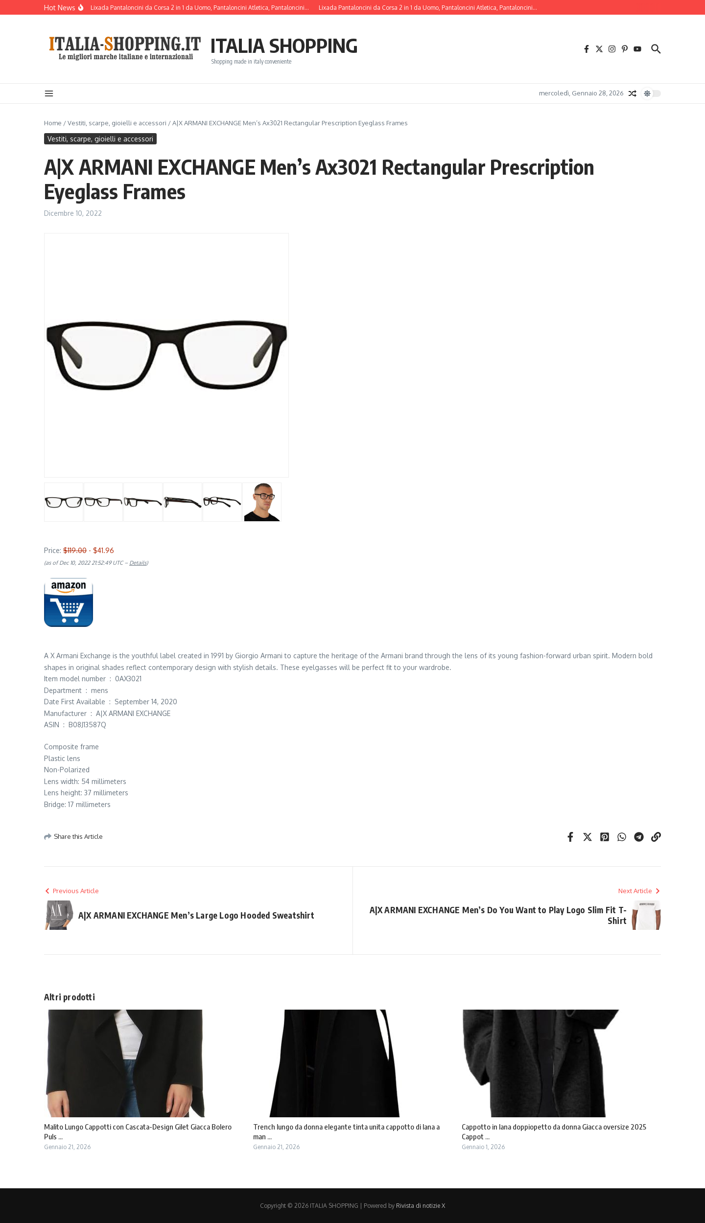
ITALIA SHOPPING (284, 45)
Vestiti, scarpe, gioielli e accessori (117, 123)
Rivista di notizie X (420, 1205)
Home (53, 123)
